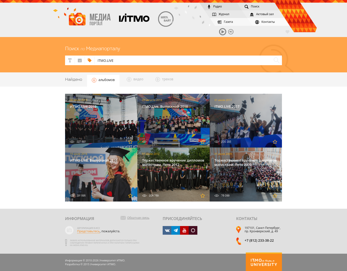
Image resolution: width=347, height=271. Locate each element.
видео (135, 79)
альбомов (103, 79)
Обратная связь (138, 218)
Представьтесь (88, 231)
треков (164, 79)
